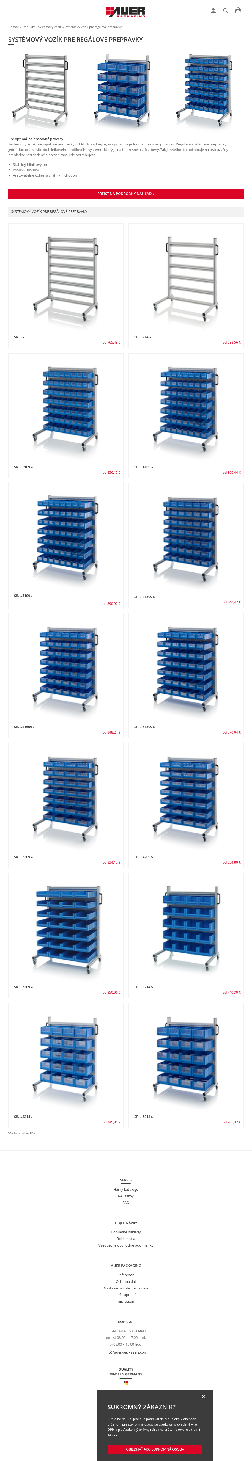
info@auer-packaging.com (126, 1352)
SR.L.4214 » (23, 1116)
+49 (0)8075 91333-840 (128, 1330)
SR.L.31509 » (144, 596)
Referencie (126, 1274)
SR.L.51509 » (144, 726)
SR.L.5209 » (23, 986)
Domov (13, 27)
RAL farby (126, 1195)
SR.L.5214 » (143, 1116)
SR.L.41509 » (24, 726)
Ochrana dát (126, 1281)
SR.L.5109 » (23, 595)
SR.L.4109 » (143, 466)
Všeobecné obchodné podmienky (126, 1245)
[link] (213, 11)
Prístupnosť (126, 1294)
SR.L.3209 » (23, 856)
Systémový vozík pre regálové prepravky (93, 27)
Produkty (28, 27)
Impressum (126, 1301)
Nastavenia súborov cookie (126, 1288)
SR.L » (19, 336)
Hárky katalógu (125, 1189)
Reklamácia (126, 1238)
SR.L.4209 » (143, 856)
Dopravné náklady (126, 1232)
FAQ (125, 1202)
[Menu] (11, 11)
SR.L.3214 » (143, 986)
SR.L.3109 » (23, 466)
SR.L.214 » (142, 336)
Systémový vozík (50, 27)
